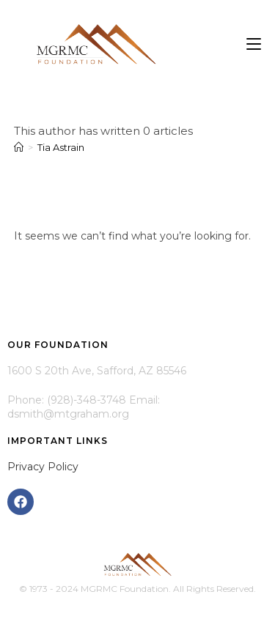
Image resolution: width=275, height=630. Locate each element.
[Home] (18, 147)
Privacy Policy (42, 466)
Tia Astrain (60, 147)
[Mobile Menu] (253, 44)
